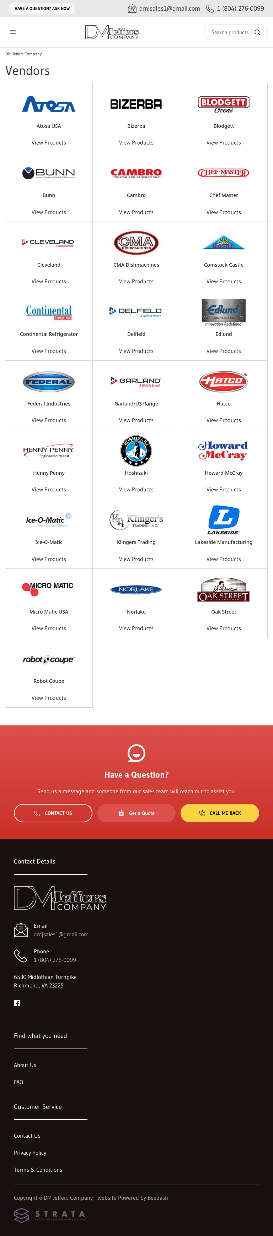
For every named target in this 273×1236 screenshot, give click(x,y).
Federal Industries (48, 403)
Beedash (158, 1197)
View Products (49, 142)
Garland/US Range (136, 403)
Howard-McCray (224, 472)
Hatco (224, 403)
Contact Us (53, 813)
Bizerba (136, 125)
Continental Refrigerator (49, 334)
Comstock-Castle (224, 264)
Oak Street (223, 611)
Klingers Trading (136, 542)
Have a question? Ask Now (42, 8)
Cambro (136, 195)
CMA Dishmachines (136, 264)
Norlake (136, 611)
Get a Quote (136, 813)
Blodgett (224, 125)
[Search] (236, 32)
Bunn (49, 195)
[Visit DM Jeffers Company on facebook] (17, 1002)
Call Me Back (220, 813)
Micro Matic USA (49, 611)
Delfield (136, 334)
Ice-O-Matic (49, 542)
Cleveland (48, 264)
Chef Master (223, 195)
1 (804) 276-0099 (55, 959)
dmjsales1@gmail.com (61, 934)
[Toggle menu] (12, 32)
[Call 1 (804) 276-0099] (235, 8)
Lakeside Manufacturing (224, 542)
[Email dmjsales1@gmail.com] (164, 8)
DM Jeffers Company (23, 53)
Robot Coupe (48, 680)
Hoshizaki (136, 472)
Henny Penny (49, 472)
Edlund (223, 334)
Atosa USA (49, 125)
